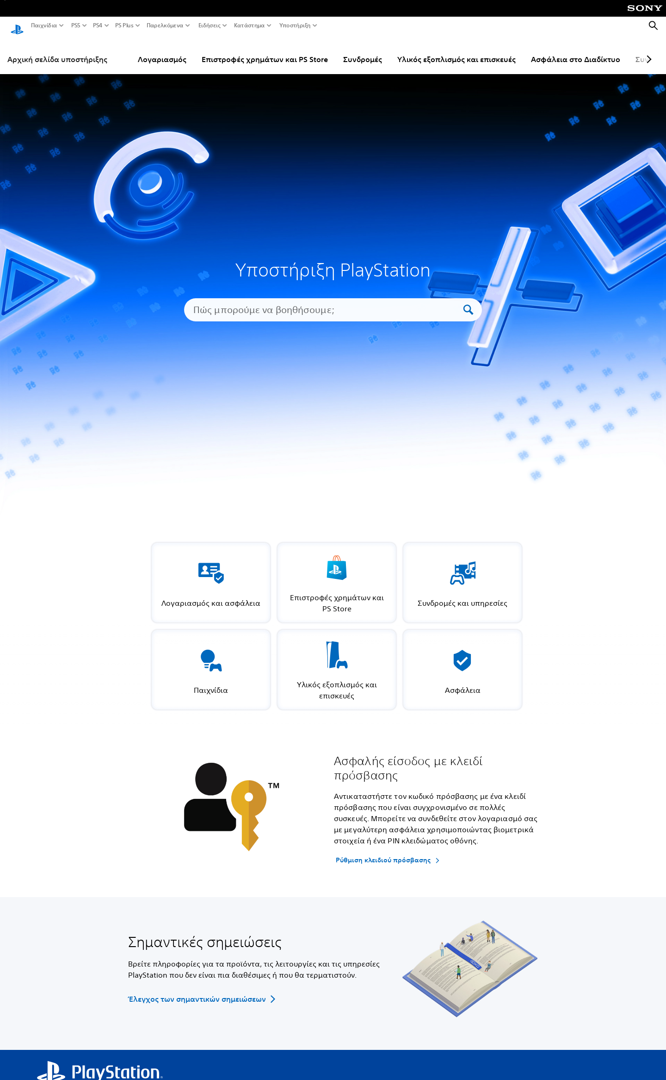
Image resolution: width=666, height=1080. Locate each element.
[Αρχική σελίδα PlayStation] (17, 26)
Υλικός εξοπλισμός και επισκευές (456, 50)
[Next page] (647, 50)
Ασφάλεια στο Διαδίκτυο (575, 50)
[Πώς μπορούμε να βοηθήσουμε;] (327, 301)
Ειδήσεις (209, 25)
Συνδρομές (362, 50)
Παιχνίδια (44, 25)
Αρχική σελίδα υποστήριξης (57, 50)
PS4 (98, 25)
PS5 (75, 25)
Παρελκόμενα (165, 25)
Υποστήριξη (295, 25)
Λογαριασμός (162, 50)
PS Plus (124, 25)
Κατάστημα (249, 25)
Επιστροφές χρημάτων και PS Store (265, 50)
